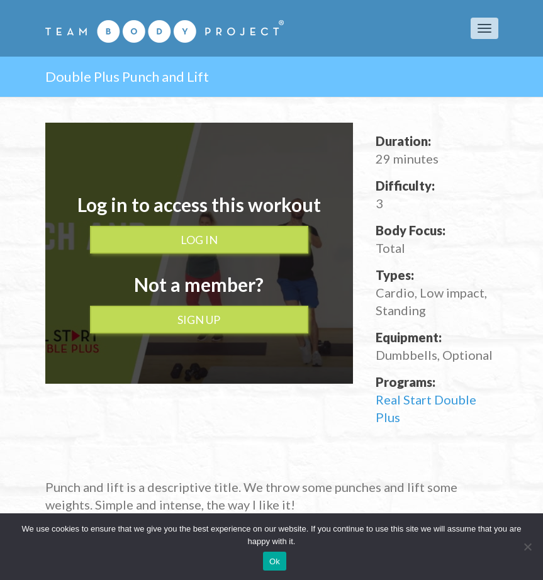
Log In (199, 240)
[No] (527, 546)
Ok (274, 561)
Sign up (198, 319)
